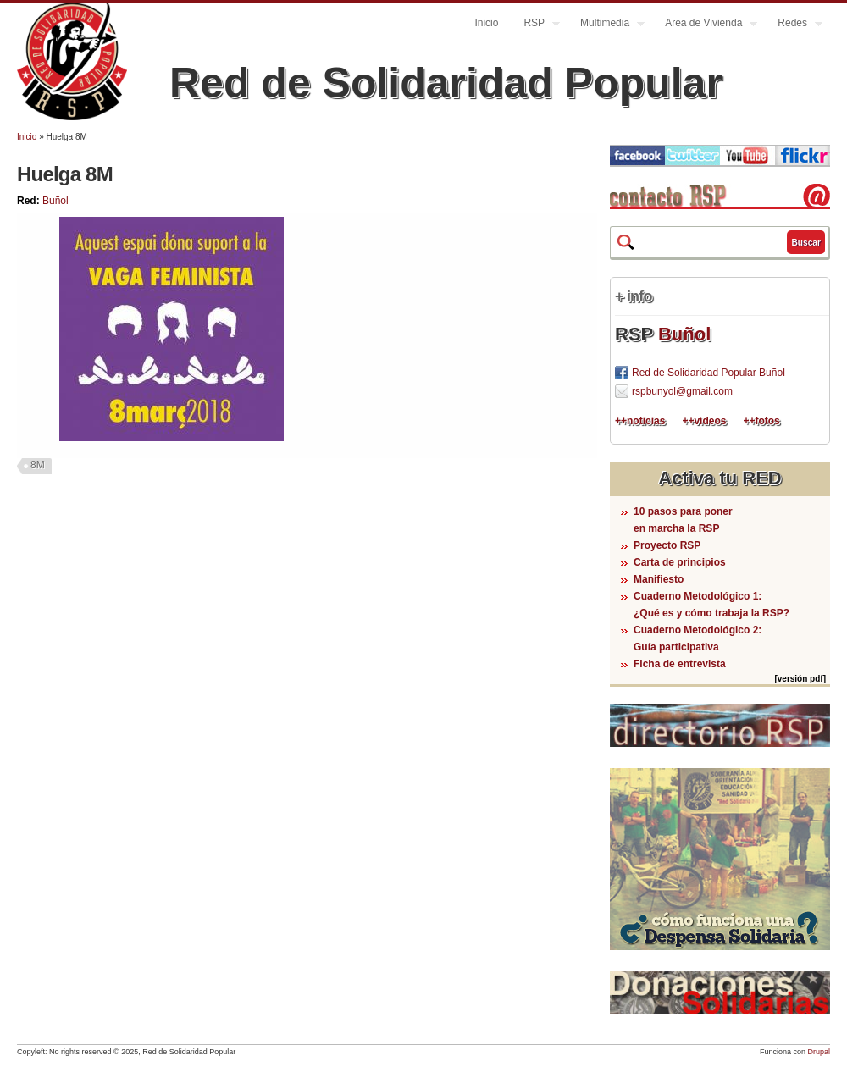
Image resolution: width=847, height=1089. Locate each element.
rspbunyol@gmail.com (682, 391)
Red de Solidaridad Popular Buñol (708, 373)
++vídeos (704, 421)
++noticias (640, 421)
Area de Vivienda (704, 25)
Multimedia (606, 25)
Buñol (55, 201)
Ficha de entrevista (680, 664)
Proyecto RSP (667, 545)
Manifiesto (659, 579)
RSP (535, 25)
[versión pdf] (800, 678)
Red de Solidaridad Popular (445, 83)
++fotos (761, 421)
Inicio (486, 23)
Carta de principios (680, 562)
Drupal (818, 1052)
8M (37, 465)
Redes (793, 25)
